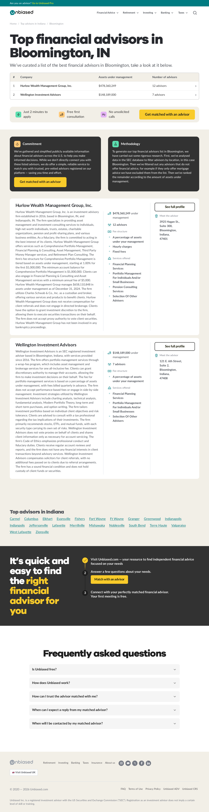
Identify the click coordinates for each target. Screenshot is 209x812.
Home (13, 24)
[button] (108, 12)
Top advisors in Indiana (33, 24)
